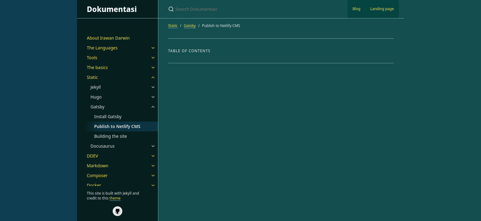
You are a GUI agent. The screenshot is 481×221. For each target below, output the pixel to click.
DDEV (92, 156)
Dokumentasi (112, 9)
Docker (94, 185)
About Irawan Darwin (108, 38)
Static (92, 77)
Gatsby (97, 107)
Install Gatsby (107, 116)
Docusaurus (102, 146)
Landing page (382, 8)
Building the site (110, 136)
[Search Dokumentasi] (240, 9)
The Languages (102, 48)
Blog (356, 8)
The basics (97, 67)
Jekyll (95, 87)
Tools (92, 57)
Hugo (96, 97)
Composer (97, 175)
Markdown (97, 166)
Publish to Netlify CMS (117, 126)
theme (115, 198)
